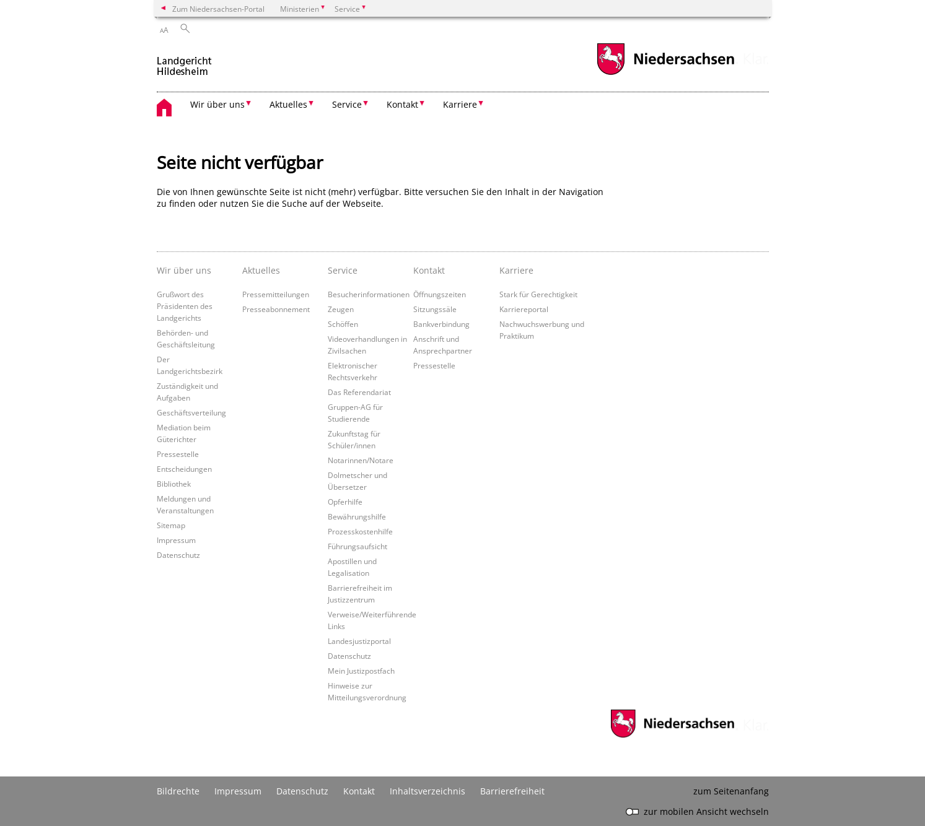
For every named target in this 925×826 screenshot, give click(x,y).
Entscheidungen (184, 469)
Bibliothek (174, 484)
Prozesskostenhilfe (360, 531)
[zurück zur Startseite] (184, 61)
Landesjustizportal (359, 641)
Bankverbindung (441, 324)
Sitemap (171, 525)
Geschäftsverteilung (191, 412)
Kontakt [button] (402, 104)
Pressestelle (178, 454)
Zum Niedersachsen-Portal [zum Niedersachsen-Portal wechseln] (218, 9)
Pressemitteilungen (275, 294)
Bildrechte (178, 791)
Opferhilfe (345, 501)
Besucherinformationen (369, 294)
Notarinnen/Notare (360, 460)
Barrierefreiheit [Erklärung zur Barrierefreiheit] (512, 791)
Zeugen (341, 309)
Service (342, 270)
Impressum (176, 540)
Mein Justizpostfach (361, 671)
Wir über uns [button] (217, 104)
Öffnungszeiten (439, 294)
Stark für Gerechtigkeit (538, 294)
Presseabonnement (276, 309)
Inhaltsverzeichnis (427, 791)
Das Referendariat (359, 392)
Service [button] (347, 104)
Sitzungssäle (435, 309)
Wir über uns (184, 270)
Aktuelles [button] (288, 104)
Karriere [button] (460, 104)
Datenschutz (178, 555)
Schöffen (343, 324)
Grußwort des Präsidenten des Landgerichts (185, 306)
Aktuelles (261, 270)
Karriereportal (523, 309)
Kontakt (429, 270)
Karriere (516, 270)
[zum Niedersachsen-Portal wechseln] (665, 73)
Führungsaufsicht (357, 546)
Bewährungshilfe (357, 516)
